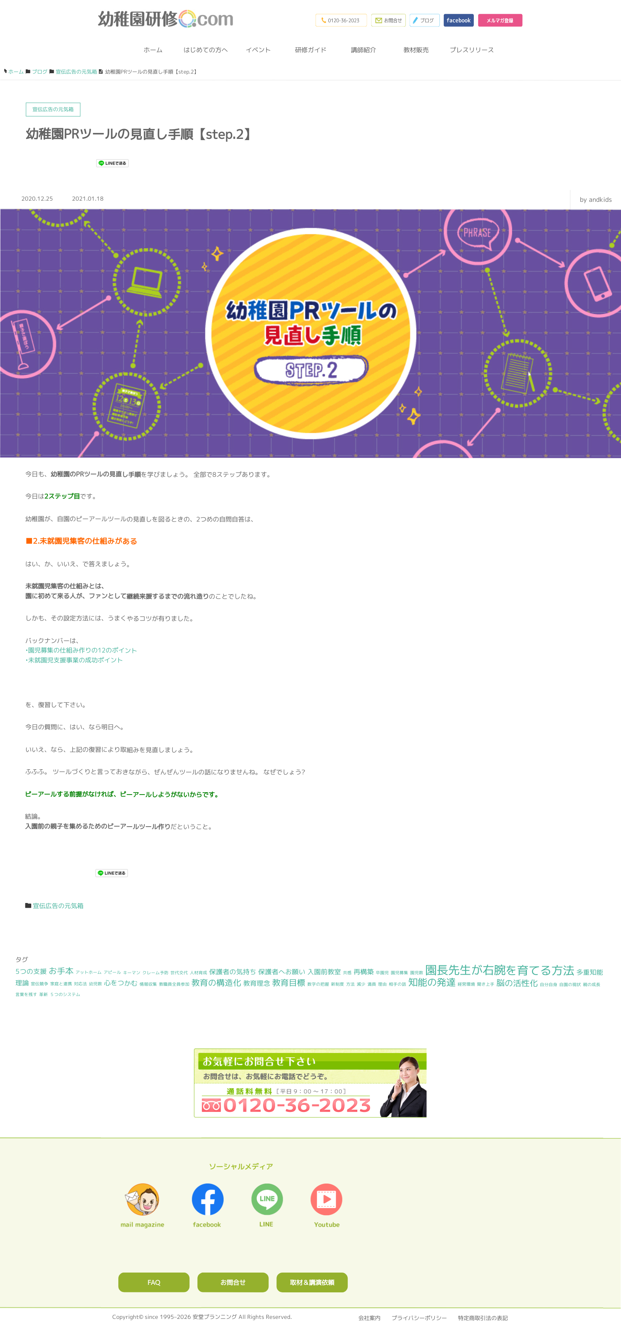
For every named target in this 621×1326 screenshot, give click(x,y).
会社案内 (369, 1317)
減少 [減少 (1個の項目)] (361, 984)
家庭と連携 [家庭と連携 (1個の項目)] (61, 983)
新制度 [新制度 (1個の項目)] (337, 984)
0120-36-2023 (332, 20)
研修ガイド (311, 50)
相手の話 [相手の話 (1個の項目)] (397, 984)
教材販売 (416, 50)
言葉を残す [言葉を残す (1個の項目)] (26, 994)
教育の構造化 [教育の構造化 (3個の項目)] (216, 982)
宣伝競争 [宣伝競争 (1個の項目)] (39, 983)
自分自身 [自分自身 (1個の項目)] (548, 984)
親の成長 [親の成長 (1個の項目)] (591, 984)
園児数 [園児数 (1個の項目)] (416, 972)
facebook (455, 20)
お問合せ (233, 1281)
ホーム (153, 50)
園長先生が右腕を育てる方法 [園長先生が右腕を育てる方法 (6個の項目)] (499, 970)
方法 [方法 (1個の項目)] (350, 984)
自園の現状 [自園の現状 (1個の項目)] (570, 984)
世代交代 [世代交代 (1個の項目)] (179, 972)
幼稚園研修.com (167, 19)
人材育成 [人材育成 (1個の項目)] (198, 972)
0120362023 (310, 1082)
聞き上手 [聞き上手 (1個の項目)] (485, 984)
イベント (258, 50)
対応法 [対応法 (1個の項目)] (80, 983)
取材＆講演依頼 (312, 1281)
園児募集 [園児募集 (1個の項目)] (399, 972)
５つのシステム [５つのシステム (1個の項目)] (65, 994)
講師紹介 (363, 50)
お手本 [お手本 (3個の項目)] (61, 971)
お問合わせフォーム (382, 20)
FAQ (154, 1281)
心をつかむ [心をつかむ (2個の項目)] (121, 982)
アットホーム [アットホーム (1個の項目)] (89, 972)
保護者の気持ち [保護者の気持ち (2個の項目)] (232, 971)
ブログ (419, 20)
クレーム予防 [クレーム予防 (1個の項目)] (155, 972)
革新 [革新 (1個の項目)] (43, 994)
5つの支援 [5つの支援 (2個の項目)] (31, 971)
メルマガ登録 (499, 20)
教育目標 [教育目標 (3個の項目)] (288, 982)
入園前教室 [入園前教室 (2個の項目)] (324, 971)
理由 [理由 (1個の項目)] (382, 984)
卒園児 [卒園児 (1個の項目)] (382, 972)
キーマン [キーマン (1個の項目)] (131, 972)
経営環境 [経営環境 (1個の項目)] (466, 984)
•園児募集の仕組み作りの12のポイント (81, 650)
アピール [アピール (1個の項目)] (112, 972)
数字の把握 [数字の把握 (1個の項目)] (318, 984)
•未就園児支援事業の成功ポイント (74, 660)
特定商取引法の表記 (483, 1317)
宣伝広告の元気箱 (58, 905)
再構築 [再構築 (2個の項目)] (364, 971)
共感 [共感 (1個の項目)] (347, 972)
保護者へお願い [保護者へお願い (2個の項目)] (281, 971)
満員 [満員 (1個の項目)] (371, 984)
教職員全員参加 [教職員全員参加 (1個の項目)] (174, 984)
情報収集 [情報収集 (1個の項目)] (148, 984)
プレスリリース (468, 50)
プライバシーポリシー (419, 1317)
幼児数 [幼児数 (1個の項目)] (95, 983)
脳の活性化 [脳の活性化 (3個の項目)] (517, 982)
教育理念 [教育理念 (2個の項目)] (256, 983)
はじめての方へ (206, 50)
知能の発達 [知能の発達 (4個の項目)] (432, 982)
